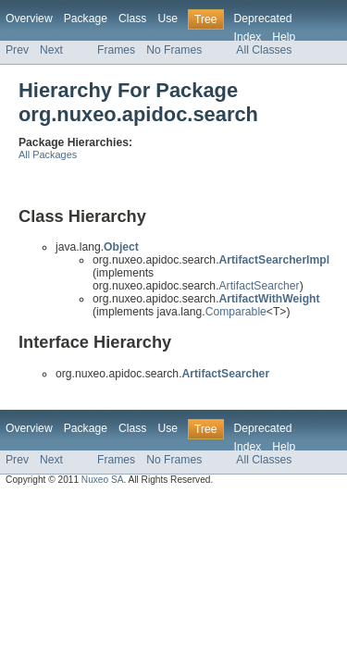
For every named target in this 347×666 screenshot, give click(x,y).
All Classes (263, 49)
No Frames (174, 49)
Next (51, 49)
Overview (29, 18)
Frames (116, 49)
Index (248, 37)
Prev (17, 49)
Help (283, 37)
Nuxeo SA (102, 480)
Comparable (235, 311)
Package (85, 18)
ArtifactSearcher (259, 285)
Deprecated (263, 18)
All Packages (48, 154)
